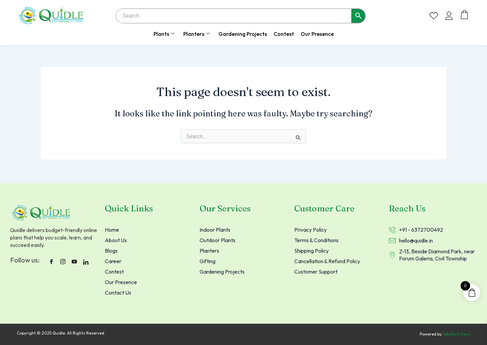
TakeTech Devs (456, 334)
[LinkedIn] (86, 260)
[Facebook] (51, 260)
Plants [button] (164, 34)
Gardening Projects (242, 33)
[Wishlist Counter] (434, 16)
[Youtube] (74, 260)
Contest (284, 33)
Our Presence (317, 33)
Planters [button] (196, 34)
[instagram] (63, 260)
